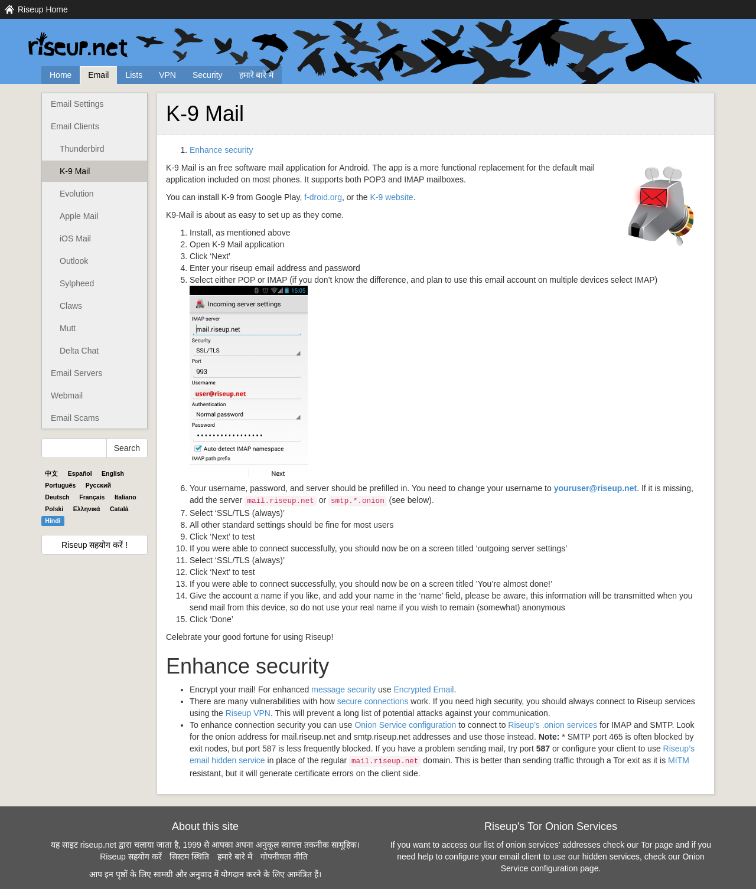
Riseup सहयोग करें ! (94, 545)
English (113, 473)
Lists (133, 75)
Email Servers (76, 373)
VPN (167, 75)
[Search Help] (74, 448)
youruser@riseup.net (595, 488)
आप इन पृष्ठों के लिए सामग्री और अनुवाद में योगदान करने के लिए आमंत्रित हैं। (205, 874)
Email (98, 75)
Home (60, 75)
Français (92, 497)
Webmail (67, 395)
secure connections (373, 701)
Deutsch (57, 497)
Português (60, 485)
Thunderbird (82, 148)
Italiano (125, 497)
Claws (71, 306)
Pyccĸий (98, 485)
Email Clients (75, 126)
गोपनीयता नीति (284, 856)
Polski (54, 508)
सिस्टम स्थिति (189, 856)
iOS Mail (75, 238)
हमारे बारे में (256, 75)
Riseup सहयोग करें (130, 856)
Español (80, 473)
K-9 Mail (75, 171)
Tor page (657, 844)
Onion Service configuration (405, 725)
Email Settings (77, 104)
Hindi (52, 520)
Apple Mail (79, 216)
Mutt (68, 328)
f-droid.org (323, 197)
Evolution (77, 193)
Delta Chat (79, 350)
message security (343, 689)
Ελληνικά (86, 508)
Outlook (74, 261)
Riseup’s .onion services (552, 725)
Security (208, 75)
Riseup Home (43, 9)
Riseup (248, 713)
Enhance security (221, 150)
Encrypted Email (424, 689)
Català (119, 508)
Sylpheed (77, 283)
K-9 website (391, 197)
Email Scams (75, 418)
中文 (51, 473)
